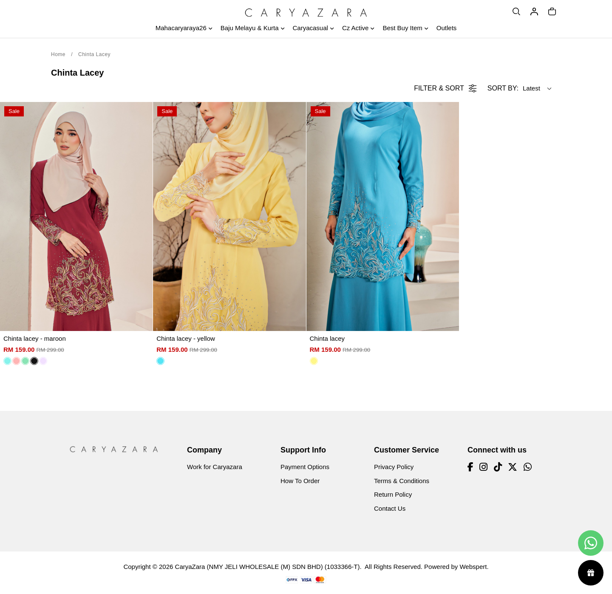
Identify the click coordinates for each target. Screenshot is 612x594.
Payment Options (304, 466)
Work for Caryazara (214, 466)
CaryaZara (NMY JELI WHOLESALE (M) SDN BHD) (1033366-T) (267, 566)
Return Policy (393, 494)
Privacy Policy (394, 466)
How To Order (300, 480)
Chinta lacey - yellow (185, 338)
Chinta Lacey (94, 54)
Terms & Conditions (401, 480)
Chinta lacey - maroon (34, 338)
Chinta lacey (327, 338)
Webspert (473, 566)
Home (58, 54)
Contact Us (389, 508)
